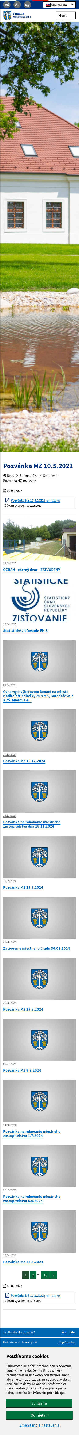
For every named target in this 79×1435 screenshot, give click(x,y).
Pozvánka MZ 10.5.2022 (19, 480)
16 (45, 1275)
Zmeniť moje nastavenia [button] (39, 1425)
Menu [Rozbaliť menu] (65, 15)
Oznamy (49, 475)
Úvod (8, 475)
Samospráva (28, 475)
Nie (73, 1332)
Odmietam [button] (40, 1415)
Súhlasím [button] (39, 1403)
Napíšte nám (67, 1342)
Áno (65, 1332)
